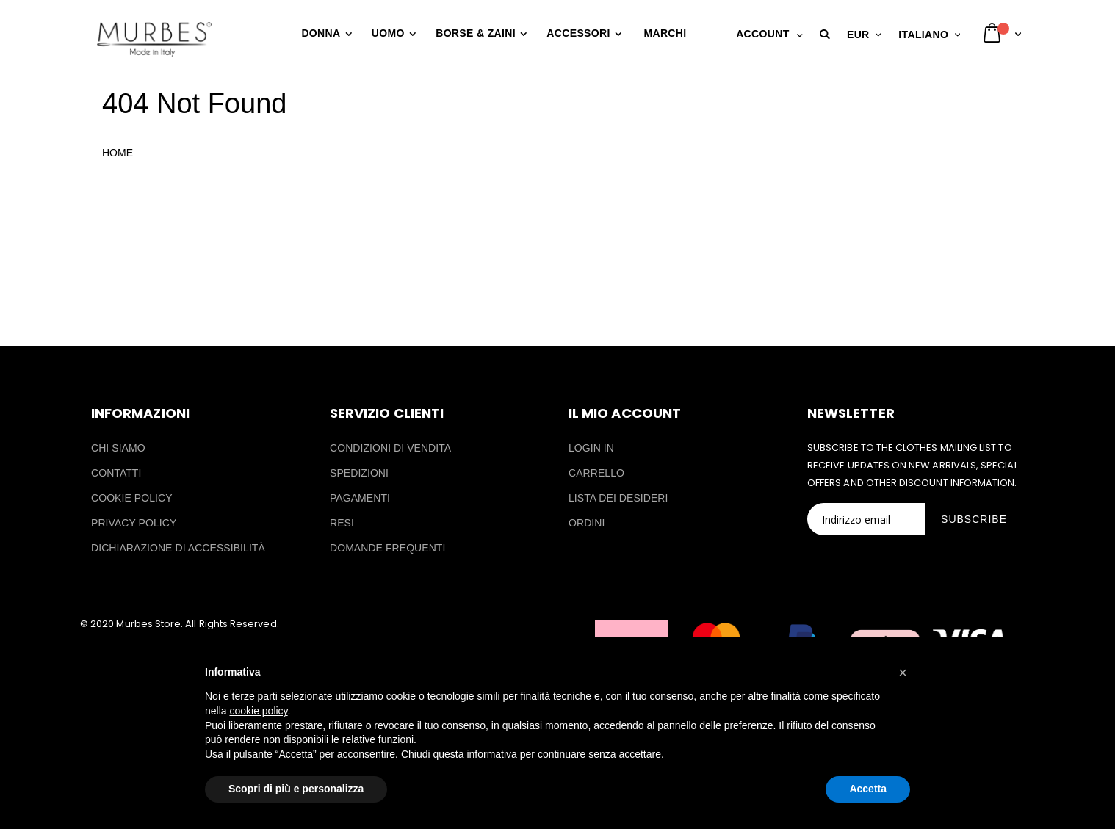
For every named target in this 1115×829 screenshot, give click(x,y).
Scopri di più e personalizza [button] (296, 788)
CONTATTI (116, 473)
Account (762, 34)
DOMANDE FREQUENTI (387, 548)
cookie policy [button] (258, 711)
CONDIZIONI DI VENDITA (390, 448)
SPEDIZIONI (359, 473)
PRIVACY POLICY (133, 523)
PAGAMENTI (360, 498)
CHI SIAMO (118, 448)
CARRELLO (596, 473)
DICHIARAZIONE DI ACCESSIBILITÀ (178, 548)
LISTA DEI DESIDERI (618, 498)
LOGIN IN (591, 448)
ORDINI (587, 523)
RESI (342, 523)
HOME (117, 153)
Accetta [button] (868, 788)
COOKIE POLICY (132, 498)
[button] (827, 34)
